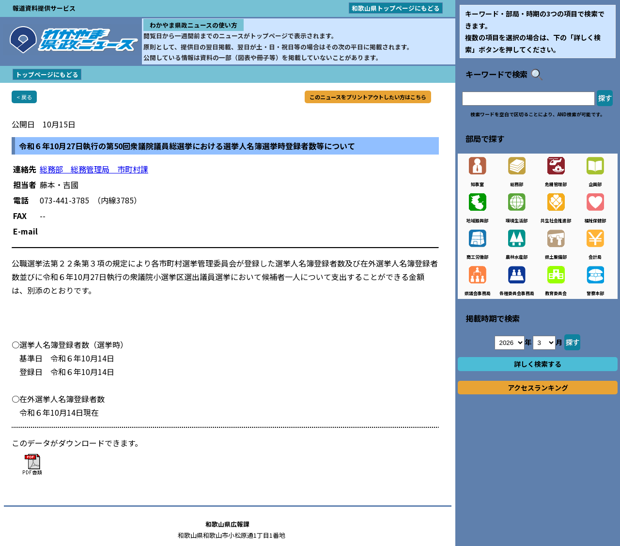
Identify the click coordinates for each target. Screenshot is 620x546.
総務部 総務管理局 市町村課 (94, 169)
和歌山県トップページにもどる (396, 8)
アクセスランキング (538, 387)
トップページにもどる (47, 74)
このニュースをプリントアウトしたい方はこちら (368, 97)
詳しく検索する (537, 364)
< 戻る (24, 97)
